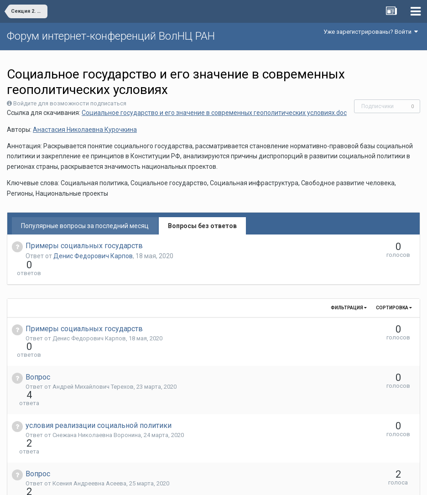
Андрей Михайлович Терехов (93, 353)
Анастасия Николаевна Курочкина (85, 129)
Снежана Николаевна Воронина (96, 385)
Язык (185, 481)
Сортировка (394, 291)
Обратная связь (227, 481)
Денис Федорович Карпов (93, 256)
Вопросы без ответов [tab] (202, 225)
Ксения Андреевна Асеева (89, 417)
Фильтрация (349, 291)
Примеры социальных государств (84, 245)
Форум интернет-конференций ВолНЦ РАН (111, 36)
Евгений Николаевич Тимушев (94, 449)
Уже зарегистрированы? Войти (370, 31)
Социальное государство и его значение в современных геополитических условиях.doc (214, 112)
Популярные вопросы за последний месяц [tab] (85, 225)
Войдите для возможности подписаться (69, 103)
